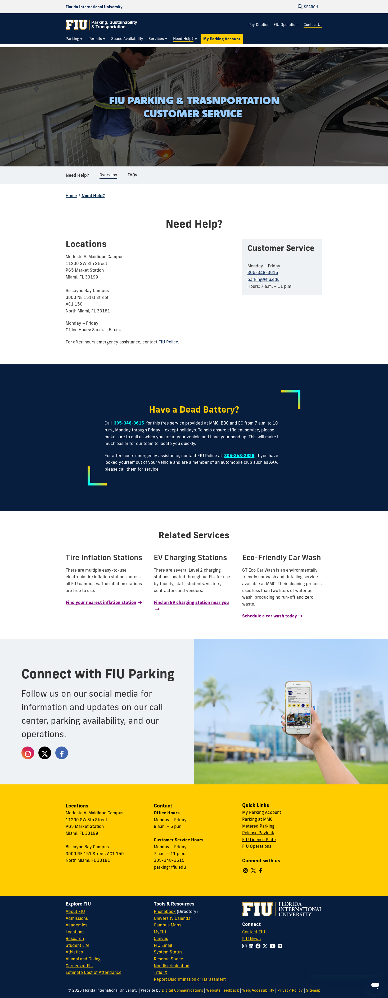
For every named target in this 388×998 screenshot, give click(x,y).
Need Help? (77, 176)
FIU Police (168, 342)
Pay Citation (259, 24)
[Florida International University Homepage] (94, 6)
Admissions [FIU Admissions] (77, 918)
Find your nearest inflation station (101, 602)
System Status (168, 952)
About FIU (75, 911)
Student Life (77, 945)
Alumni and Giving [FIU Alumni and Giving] (83, 958)
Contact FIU (253, 931)
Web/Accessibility (258, 990)
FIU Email (163, 945)
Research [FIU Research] (75, 938)
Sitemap (313, 990)
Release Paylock (258, 832)
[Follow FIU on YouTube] (274, 946)
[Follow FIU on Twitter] (266, 946)
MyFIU (160, 931)
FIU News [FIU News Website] (251, 938)
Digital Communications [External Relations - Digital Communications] (182, 990)
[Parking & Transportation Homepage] (101, 25)
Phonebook (165, 911)
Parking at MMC (257, 819)
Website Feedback (222, 990)
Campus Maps (167, 925)
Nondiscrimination (171, 965)
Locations (75, 931)
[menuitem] (74, 39)
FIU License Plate (259, 839)
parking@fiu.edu (263, 279)
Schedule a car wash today (269, 616)
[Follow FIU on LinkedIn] (252, 946)
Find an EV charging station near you (191, 602)
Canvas (161, 938)
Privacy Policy (290, 990)
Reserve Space (168, 958)
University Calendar (173, 918)
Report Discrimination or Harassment (190, 979)
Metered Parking (258, 826)
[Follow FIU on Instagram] (245, 946)
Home (71, 195)
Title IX (160, 972)
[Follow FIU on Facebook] (259, 946)
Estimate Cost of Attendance (93, 972)
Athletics (74, 952)
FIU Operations (286, 24)
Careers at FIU (79, 965)
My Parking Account (261, 812)
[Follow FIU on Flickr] (281, 946)
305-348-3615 (262, 272)
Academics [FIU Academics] (76, 925)
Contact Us (313, 24)
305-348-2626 (239, 455)
